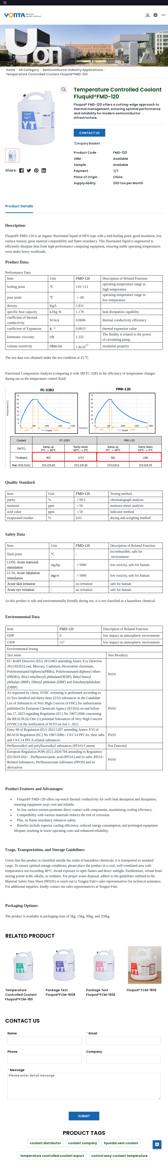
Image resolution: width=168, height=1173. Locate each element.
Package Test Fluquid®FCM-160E (99, 992)
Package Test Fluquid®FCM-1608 (60, 992)
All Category (29, 70)
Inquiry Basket (87, 143)
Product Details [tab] (19, 206)
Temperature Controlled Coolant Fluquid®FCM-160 (21, 994)
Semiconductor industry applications (72, 70)
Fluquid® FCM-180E (140, 990)
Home (10, 70)
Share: (11, 170)
